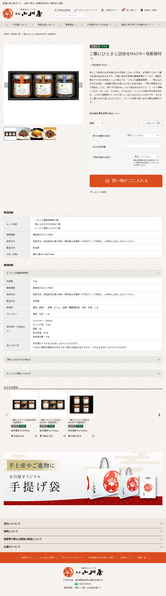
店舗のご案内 (150, 10)
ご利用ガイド (111, 10)
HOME (6, 34)
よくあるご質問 (46, 558)
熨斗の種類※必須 (101, 136)
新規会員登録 (64, 10)
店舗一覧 (142, 558)
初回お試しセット (46, 24)
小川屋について (19, 24)
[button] (7, 415)
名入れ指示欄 (99, 147)
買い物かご (130, 9)
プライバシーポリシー (71, 558)
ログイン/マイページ (87, 10)
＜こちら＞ (153, 162)
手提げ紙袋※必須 (101, 157)
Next (80, 85)
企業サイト (125, 558)
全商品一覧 (15, 34)
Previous (7, 85)
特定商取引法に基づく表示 (101, 558)
